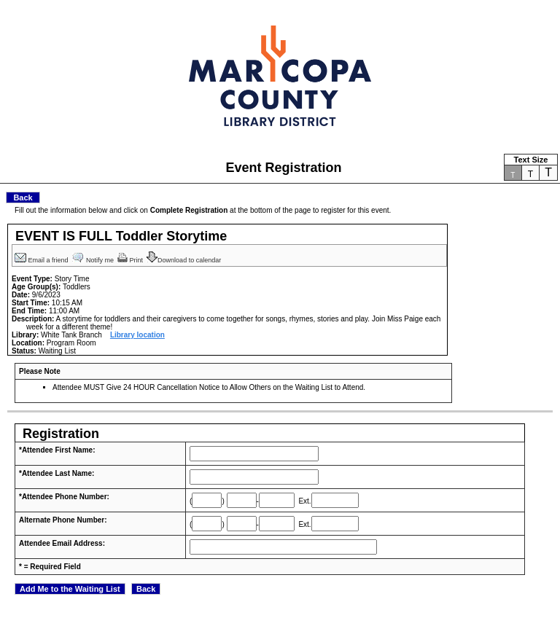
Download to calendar (185, 260)
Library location (137, 335)
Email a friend (42, 260)
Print (131, 260)
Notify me (94, 260)
